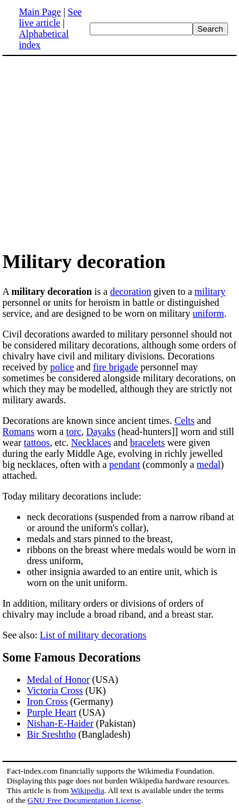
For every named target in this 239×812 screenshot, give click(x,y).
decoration (130, 291)
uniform (208, 313)
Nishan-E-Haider (60, 723)
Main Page (40, 12)
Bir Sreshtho (51, 734)
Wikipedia (87, 790)
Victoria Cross (55, 690)
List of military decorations (93, 635)
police (62, 367)
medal (209, 464)
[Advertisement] (104, 152)
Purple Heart (51, 712)
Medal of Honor (58, 679)
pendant (124, 464)
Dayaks (100, 431)
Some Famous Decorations (71, 657)
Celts (184, 420)
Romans (18, 431)
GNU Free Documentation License (84, 800)
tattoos (37, 442)
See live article (50, 17)
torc (73, 431)
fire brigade (115, 367)
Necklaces (91, 442)
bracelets (147, 442)
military (210, 291)
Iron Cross (47, 701)
